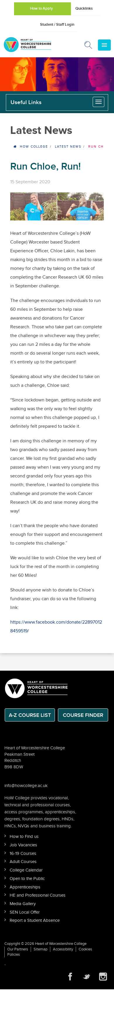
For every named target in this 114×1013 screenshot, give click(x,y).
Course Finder (83, 715)
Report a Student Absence (35, 920)
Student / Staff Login (57, 24)
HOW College (34, 147)
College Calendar (26, 870)
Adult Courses (23, 861)
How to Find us (24, 836)
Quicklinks (84, 8)
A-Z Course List (30, 715)
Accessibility (63, 949)
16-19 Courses (23, 853)
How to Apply (41, 8)
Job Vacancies (23, 845)
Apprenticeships (25, 887)
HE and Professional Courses (37, 895)
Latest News (68, 147)
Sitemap (40, 949)
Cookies (85, 949)
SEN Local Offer (25, 912)
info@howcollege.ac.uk (26, 785)
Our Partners (17, 949)
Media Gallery (23, 903)
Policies (13, 954)
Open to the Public (27, 878)
